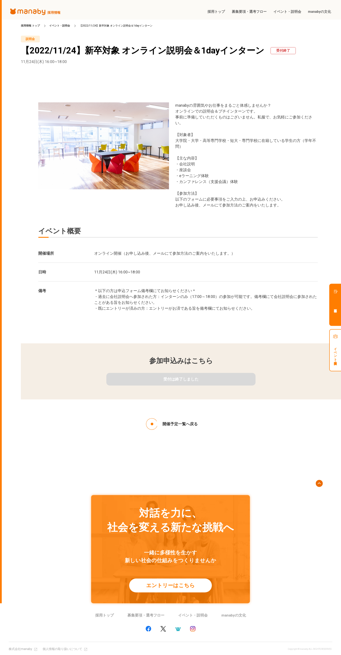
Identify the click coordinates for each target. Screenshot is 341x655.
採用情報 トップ (30, 25)
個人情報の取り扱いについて (62, 648)
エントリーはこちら (170, 585)
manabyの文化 (233, 615)
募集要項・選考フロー (145, 615)
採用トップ (104, 615)
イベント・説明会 (59, 25)
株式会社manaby (20, 648)
